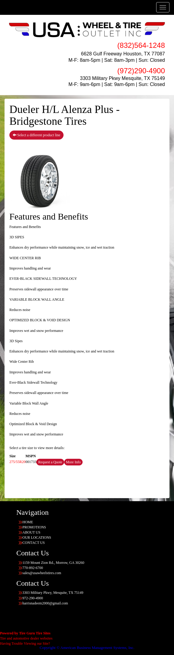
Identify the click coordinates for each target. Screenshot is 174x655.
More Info (73, 462)
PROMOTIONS (34, 527)
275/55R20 (17, 462)
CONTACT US (33, 543)
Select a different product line (36, 135)
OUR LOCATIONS (36, 537)
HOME (27, 522)
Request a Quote (50, 462)
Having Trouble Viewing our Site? (25, 643)
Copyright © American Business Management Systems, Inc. (87, 647)
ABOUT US (31, 532)
